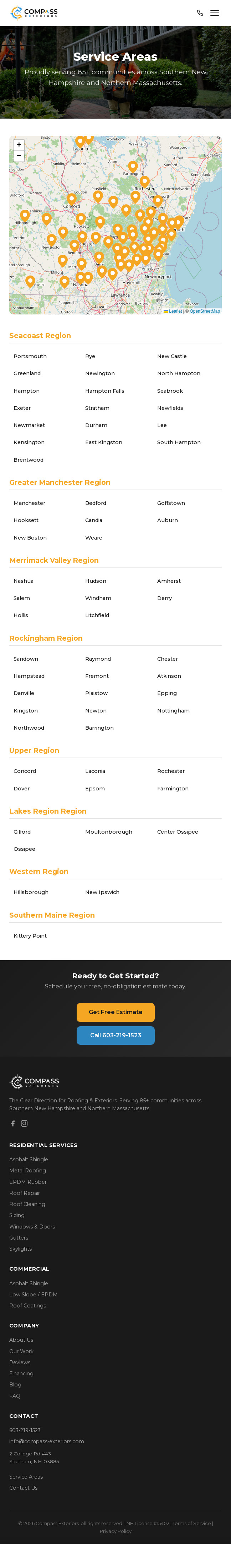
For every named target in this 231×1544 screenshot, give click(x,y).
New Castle (172, 356)
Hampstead (29, 676)
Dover (22, 788)
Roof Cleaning (27, 1204)
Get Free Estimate (116, 1012)
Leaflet (173, 311)
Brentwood (28, 460)
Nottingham (173, 711)
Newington (100, 373)
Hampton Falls (104, 391)
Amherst (169, 581)
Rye (90, 356)
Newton (96, 711)
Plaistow (96, 693)
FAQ (14, 1396)
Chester (167, 659)
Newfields (170, 408)
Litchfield (97, 615)
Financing (21, 1373)
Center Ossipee (177, 832)
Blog (15, 1384)
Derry (164, 598)
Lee (162, 425)
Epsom (95, 788)
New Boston (30, 538)
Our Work (21, 1351)
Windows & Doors (32, 1226)
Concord (25, 771)
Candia (93, 520)
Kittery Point (30, 936)
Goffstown (171, 503)
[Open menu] (214, 13)
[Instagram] (24, 1124)
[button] (172, 224)
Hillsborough (31, 892)
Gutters (18, 1238)
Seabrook (170, 391)
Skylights (20, 1249)
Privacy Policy (116, 1531)
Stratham (97, 408)
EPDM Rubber (28, 1182)
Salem (22, 598)
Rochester (171, 771)
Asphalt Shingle (28, 1159)
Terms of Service (192, 1523)
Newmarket (29, 425)
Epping (167, 693)
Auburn (167, 520)
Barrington (99, 728)
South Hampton (179, 442)
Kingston (26, 711)
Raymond (98, 659)
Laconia (95, 771)
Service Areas (26, 1477)
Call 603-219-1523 (115, 1035)
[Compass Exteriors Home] (34, 12)
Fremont (97, 676)
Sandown (26, 659)
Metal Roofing (27, 1170)
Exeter (22, 408)
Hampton (27, 391)
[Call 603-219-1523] (200, 13)
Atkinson (169, 676)
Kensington (29, 442)
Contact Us (23, 1488)
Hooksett (26, 520)
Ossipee (24, 849)
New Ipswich (102, 892)
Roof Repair (24, 1193)
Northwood (29, 728)
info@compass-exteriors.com (46, 1441)
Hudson (95, 581)
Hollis (21, 615)
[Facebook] (12, 1124)
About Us (21, 1340)
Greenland (27, 373)
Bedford (95, 503)
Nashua (24, 581)
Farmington (173, 788)
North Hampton (178, 373)
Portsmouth (30, 356)
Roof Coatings (27, 1305)
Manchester (29, 503)
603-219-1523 (25, 1430)
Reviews (19, 1362)
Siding (17, 1215)
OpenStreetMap (205, 311)
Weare (93, 538)
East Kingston (103, 442)
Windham (98, 598)
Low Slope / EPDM (33, 1294)
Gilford (22, 832)
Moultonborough (108, 832)
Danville (24, 693)
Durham (96, 425)
